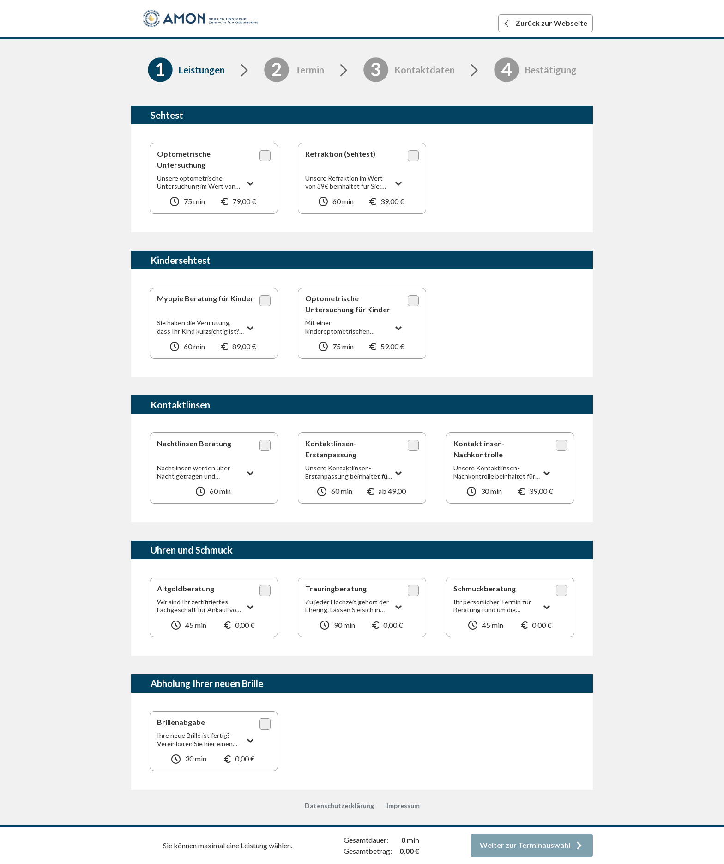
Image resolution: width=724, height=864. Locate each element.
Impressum (403, 805)
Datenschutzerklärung (339, 805)
